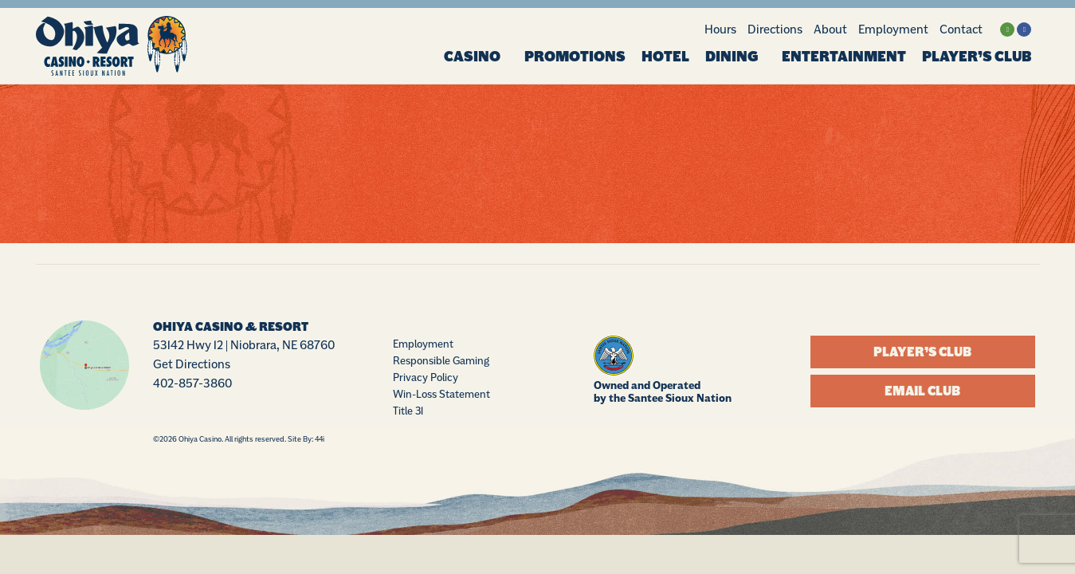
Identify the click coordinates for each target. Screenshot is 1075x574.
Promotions (575, 56)
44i (319, 438)
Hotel (665, 56)
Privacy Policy (425, 378)
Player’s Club (976, 56)
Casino (476, 56)
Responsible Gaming (441, 361)
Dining (735, 56)
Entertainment (844, 56)
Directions (774, 29)
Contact (961, 29)
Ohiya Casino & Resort (230, 328)
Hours (720, 29)
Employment (893, 29)
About (830, 29)
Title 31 (408, 411)
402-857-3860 (192, 383)
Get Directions (191, 364)
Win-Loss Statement (441, 394)
